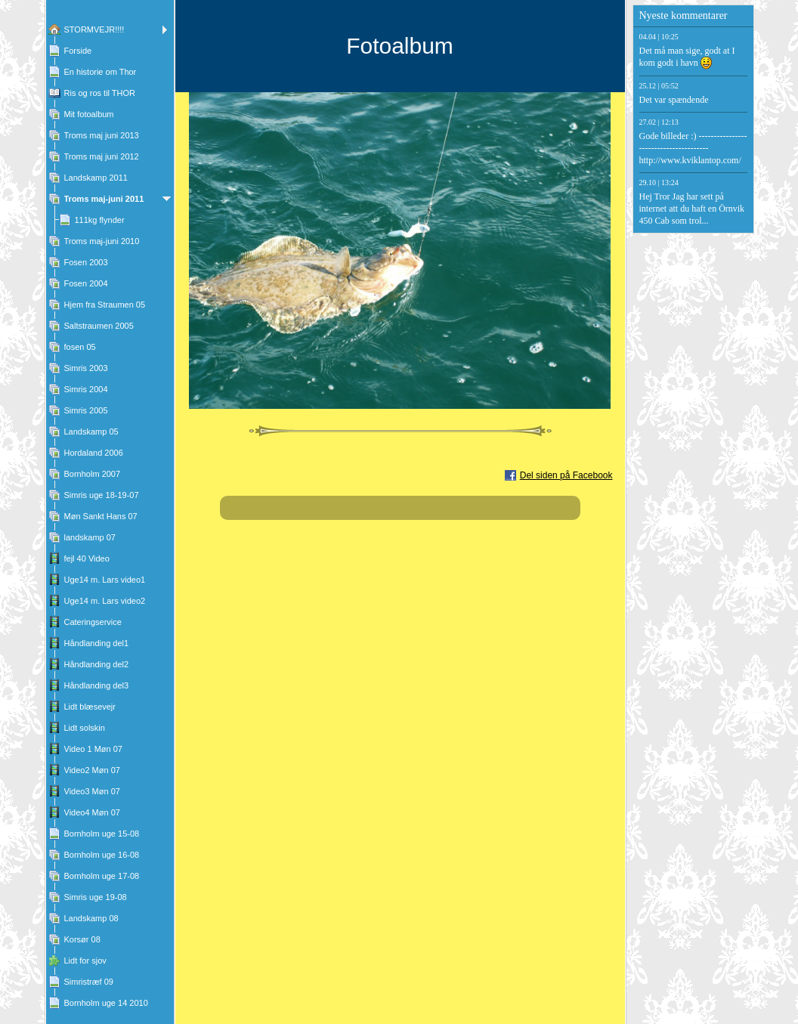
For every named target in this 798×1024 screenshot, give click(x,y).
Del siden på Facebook (566, 475)
